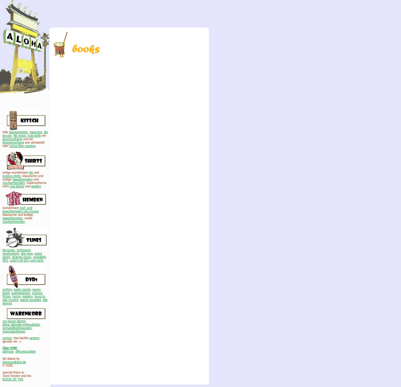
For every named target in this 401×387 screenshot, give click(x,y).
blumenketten (18, 132)
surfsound (24, 250)
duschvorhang (12, 139)
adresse (8, 351)
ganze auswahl (30, 300)
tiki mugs (20, 135)
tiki (31, 172)
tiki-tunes (9, 250)
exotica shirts (12, 176)
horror (17, 296)
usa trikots (17, 186)
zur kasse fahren (14, 321)
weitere (36, 186)
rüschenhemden (14, 183)
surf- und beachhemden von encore (21, 209)
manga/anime (20, 293)
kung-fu (39, 296)
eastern (27, 296)
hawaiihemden (23, 179)
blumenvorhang (13, 142)
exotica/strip (11, 253)
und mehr (37, 260)
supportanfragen (14, 331)
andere (34, 338)
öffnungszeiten (25, 351)
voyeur (7, 338)
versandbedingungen (17, 328)
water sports (22, 289)
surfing (7, 289)
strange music (21, 257)
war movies (10, 300)
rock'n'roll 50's (19, 260)
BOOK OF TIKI (13, 379)
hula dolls (34, 135)
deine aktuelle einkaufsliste (21, 324)
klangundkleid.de (14, 362)
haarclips (36, 132)
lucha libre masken (23, 146)
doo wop (27, 253)
